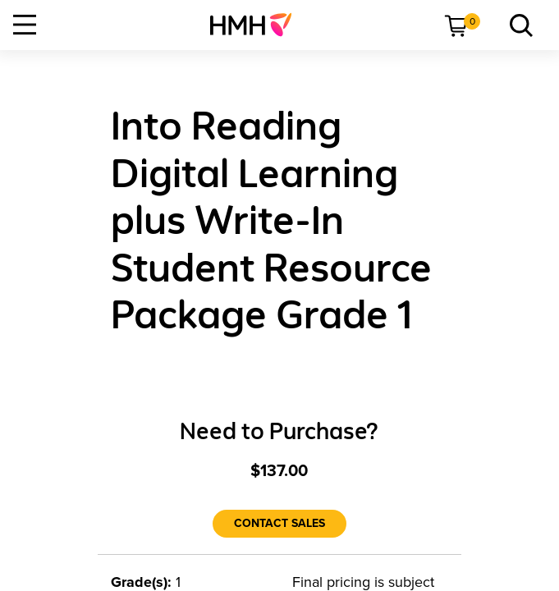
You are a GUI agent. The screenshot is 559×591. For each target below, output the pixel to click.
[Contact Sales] (279, 524)
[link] (257, 24)
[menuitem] (257, 24)
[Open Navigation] (24, 24)
